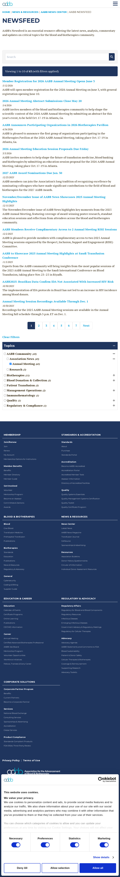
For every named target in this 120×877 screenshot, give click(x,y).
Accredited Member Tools (72, 474)
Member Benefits (13, 466)
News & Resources (25, 12)
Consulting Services (12, 717)
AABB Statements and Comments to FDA (80, 647)
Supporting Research (70, 668)
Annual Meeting (11, 638)
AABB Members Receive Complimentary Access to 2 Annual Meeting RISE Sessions (59, 229)
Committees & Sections (14, 503)
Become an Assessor (13, 498)
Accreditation (68, 462)
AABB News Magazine (71, 532)
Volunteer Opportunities (14, 655)
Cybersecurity (10, 580)
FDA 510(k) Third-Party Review (17, 745)
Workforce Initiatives (13, 659)
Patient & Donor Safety (71, 655)
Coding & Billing (11, 585)
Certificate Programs (13, 614)
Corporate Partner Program (18, 689)
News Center (68, 524)
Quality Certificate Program (73, 507)
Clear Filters (11, 337)
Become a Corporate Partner (17, 702)
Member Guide (10, 479)
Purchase (65, 450)
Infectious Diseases (69, 618)
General (8, 576)
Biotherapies (11, 548)
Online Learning (11, 618)
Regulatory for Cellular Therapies (76, 631)
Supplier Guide (10, 589)
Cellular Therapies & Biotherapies (75, 659)
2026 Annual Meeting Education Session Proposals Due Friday (45, 149)
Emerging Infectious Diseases (74, 623)
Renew (7, 450)
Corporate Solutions (19, 681)
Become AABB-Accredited (73, 466)
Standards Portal (69, 455)
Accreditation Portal (70, 470)
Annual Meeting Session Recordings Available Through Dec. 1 (45, 301)
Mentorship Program (13, 494)
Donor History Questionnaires (74, 561)
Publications (9, 541)
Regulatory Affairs (71, 606)
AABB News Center (54, 12)
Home (6, 12)
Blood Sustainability (70, 651)
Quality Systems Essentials (73, 494)
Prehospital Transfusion (14, 537)
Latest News (66, 528)
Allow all (97, 867)
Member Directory (12, 474)
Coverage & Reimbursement (74, 664)
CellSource (66, 541)
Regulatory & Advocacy (14, 569)
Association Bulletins (70, 556)
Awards (7, 507)
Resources (67, 552)
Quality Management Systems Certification (80, 498)
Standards (66, 442)
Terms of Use (31, 760)
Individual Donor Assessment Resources (79, 569)
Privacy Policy (11, 760)
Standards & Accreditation (81, 434)
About (64, 446)
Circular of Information (71, 565)
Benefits (7, 470)
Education (8, 556)
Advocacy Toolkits (69, 672)
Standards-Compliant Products (18, 741)
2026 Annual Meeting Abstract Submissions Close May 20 (42, 101)
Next (86, 325)
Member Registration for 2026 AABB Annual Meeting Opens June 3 (48, 81)
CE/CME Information (13, 627)
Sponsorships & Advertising (73, 545)
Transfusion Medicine (13, 532)
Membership (12, 434)
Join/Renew (10, 442)
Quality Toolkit (67, 503)
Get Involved (10, 486)
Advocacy (66, 638)
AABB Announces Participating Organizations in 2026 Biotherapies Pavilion (55, 125)
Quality (65, 490)
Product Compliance (15, 737)
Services (8, 709)
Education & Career (18, 598)
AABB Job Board (11, 647)
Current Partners (11, 697)
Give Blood (8, 528)
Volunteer (8, 490)
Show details (101, 857)
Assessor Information (70, 479)
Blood (7, 524)
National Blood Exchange (15, 713)
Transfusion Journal (70, 537)
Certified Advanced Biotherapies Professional (24, 642)
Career (7, 634)
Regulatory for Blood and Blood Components (81, 610)
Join (6, 446)
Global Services (10, 730)
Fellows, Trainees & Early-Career (17, 664)
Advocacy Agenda (69, 642)
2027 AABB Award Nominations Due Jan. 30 (32, 173)
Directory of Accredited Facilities (75, 483)
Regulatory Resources (71, 614)
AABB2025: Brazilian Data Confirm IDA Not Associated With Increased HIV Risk (58, 281)
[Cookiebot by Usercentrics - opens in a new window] (102, 779)
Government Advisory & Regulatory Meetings (81, 627)
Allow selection (60, 867)
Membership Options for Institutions (20, 459)
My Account (9, 455)
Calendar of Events (12, 610)
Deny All (22, 867)
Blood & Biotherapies (19, 516)
